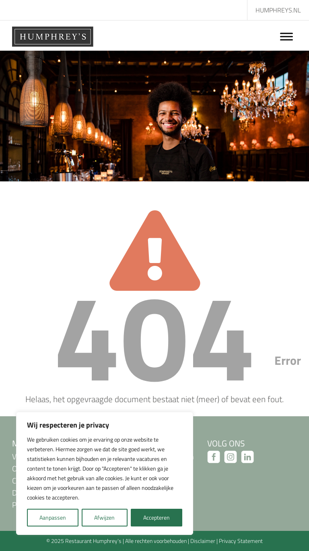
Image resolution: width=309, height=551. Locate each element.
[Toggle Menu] (286, 36)
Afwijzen (104, 517)
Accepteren (156, 517)
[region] (104, 473)
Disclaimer (202, 541)
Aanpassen (52, 517)
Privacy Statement (241, 541)
